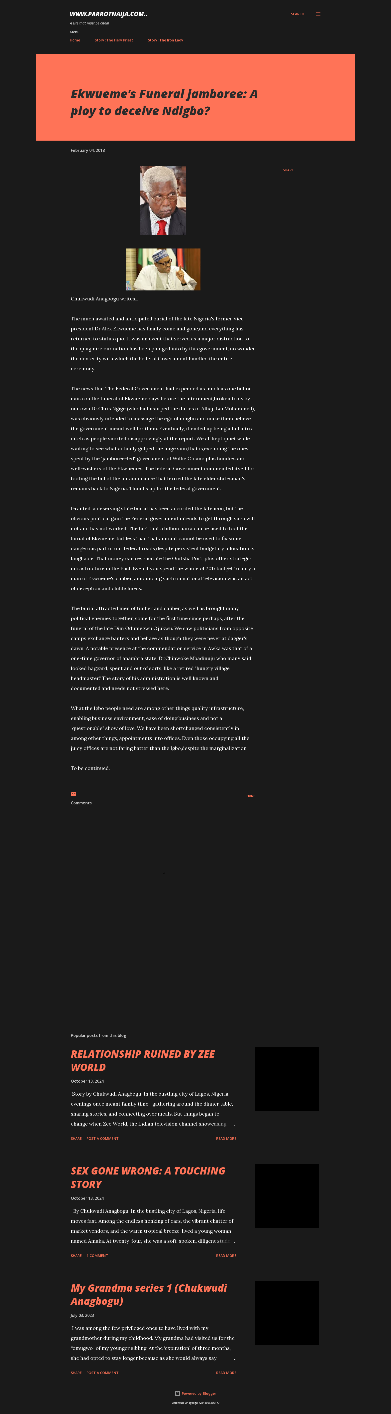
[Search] (297, 14)
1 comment (97, 1255)
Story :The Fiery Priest (114, 40)
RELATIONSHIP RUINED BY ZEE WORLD (143, 1060)
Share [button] (288, 170)
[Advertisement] (155, 970)
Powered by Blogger (195, 1393)
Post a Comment (103, 1138)
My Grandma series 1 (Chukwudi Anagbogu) (149, 1294)
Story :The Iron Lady (165, 40)
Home (75, 40)
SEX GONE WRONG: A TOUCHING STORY (148, 1177)
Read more (226, 1138)
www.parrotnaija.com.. (108, 14)
